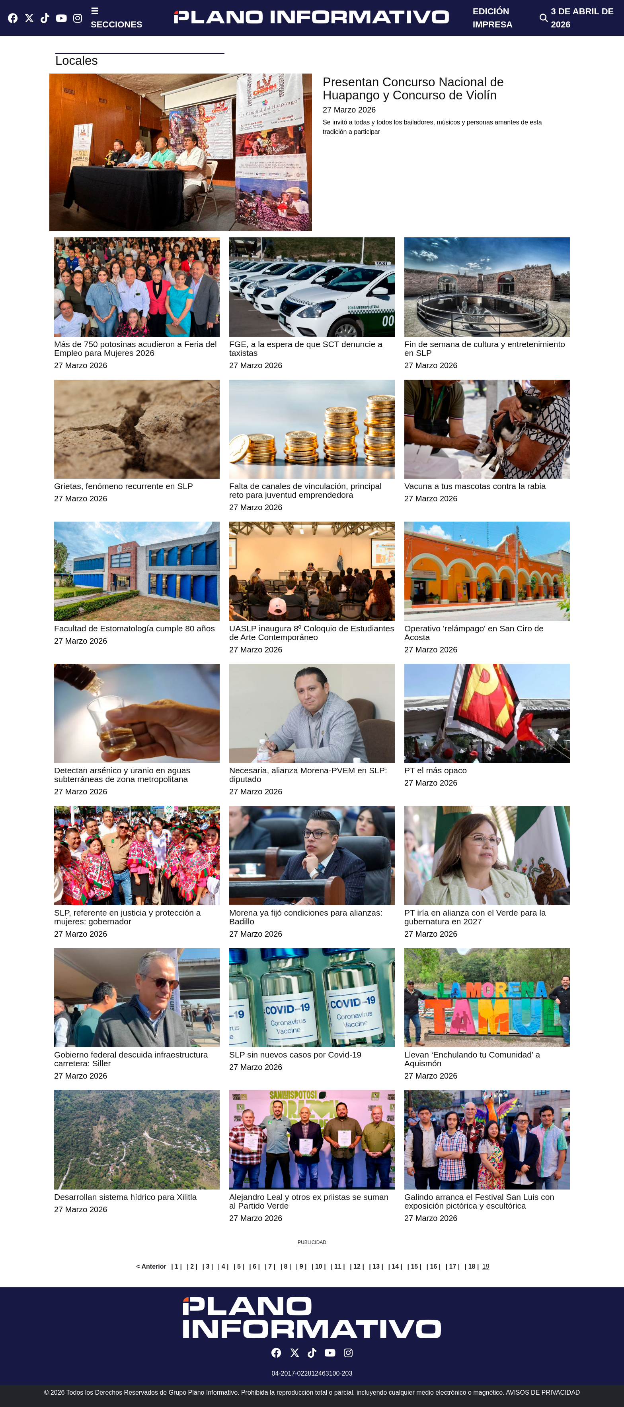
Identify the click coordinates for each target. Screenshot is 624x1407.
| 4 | (223, 1266)
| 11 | (338, 1266)
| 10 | (319, 1266)
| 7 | (270, 1266)
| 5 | (239, 1266)
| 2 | (192, 1266)
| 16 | (434, 1266)
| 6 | (254, 1266)
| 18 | (472, 1266)
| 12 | (357, 1266)
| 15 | (415, 1266)
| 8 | (286, 1266)
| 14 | (395, 1266)
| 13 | (376, 1266)
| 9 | (301, 1266)
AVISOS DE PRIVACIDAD (543, 1392)
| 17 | (453, 1266)
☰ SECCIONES (116, 17)
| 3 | (208, 1266)
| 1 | (176, 1266)
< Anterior (151, 1266)
